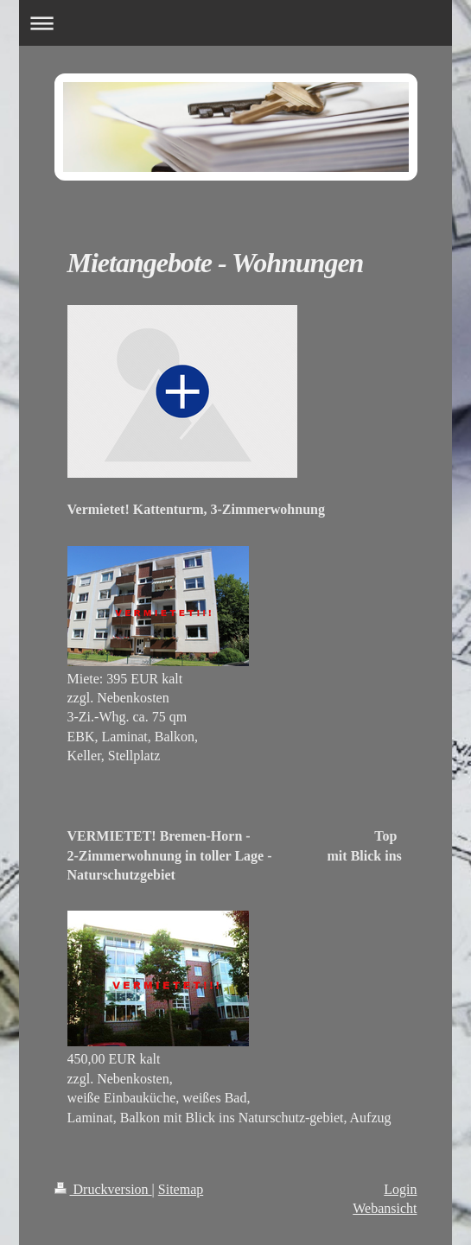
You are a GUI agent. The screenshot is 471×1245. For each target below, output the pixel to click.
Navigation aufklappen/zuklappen (235, 22)
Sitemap (180, 1189)
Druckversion (103, 1189)
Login (400, 1189)
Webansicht (385, 1208)
